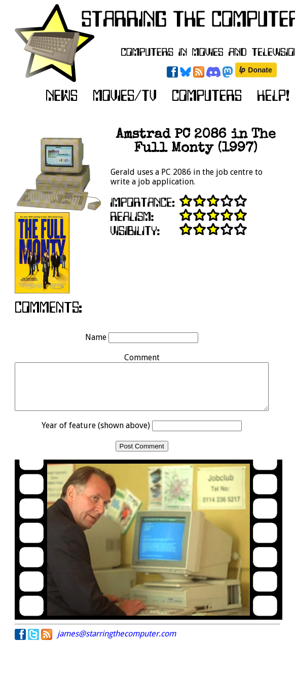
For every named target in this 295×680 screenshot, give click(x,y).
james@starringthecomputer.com (116, 643)
